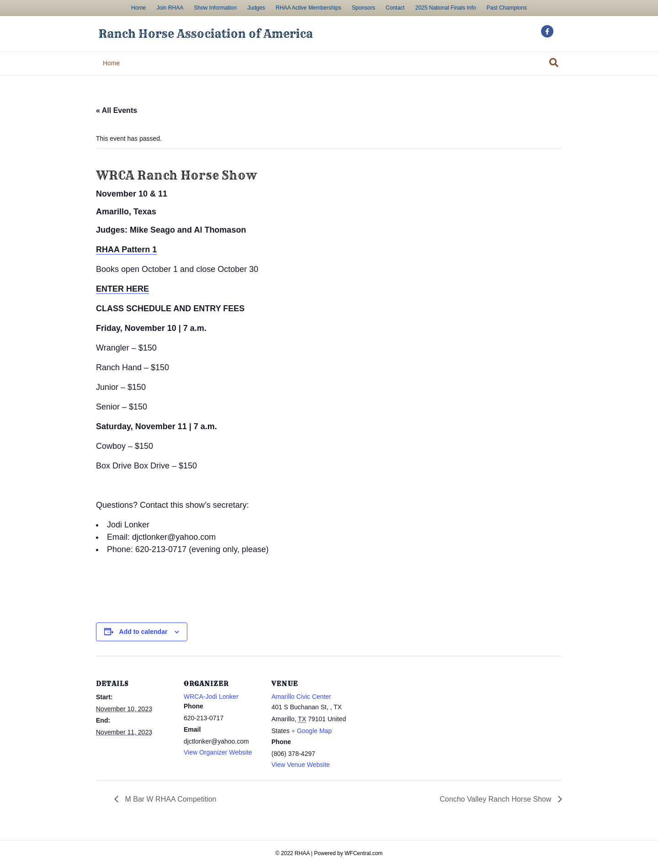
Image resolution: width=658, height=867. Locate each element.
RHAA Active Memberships (308, 8)
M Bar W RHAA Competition (170, 799)
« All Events (116, 110)
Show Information (215, 8)
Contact (395, 8)
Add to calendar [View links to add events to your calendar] (143, 631)
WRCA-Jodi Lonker (211, 696)
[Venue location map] (407, 718)
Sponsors (363, 8)
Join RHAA (169, 8)
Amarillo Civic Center (301, 696)
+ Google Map (312, 730)
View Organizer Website (218, 752)
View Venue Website (300, 764)
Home (138, 8)
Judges (256, 8)
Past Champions (507, 8)
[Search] (554, 62)
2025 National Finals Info (445, 8)
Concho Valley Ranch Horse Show (496, 799)
